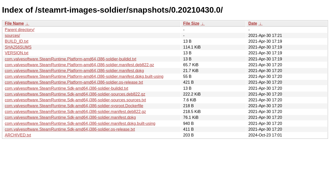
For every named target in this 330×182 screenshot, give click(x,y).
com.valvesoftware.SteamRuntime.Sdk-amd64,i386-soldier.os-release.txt (70, 129)
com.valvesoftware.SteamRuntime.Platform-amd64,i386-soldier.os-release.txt (74, 82)
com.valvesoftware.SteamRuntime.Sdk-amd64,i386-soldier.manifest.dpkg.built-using (80, 123)
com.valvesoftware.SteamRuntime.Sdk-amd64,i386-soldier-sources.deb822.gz (75, 94)
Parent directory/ (19, 30)
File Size (191, 23)
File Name (14, 23)
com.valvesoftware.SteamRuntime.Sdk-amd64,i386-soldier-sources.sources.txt (75, 100)
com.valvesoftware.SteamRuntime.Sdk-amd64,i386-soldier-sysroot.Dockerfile (74, 106)
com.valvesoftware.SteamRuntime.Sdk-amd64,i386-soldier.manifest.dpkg (70, 117)
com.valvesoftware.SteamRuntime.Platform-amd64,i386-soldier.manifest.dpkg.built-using (84, 76)
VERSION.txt (16, 53)
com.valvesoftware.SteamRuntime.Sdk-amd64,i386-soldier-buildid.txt (66, 88)
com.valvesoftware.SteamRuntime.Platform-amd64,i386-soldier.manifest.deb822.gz (79, 65)
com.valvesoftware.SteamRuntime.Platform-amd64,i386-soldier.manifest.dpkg (74, 71)
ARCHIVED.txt (18, 135)
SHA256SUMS (18, 47)
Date (252, 23)
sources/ (12, 35)
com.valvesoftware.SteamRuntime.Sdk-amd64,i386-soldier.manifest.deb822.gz (75, 111)
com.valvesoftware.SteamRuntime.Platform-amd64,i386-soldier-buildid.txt (70, 59)
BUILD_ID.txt (16, 41)
